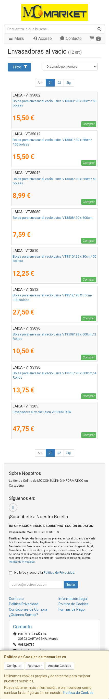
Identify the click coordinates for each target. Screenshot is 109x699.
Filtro (20, 67)
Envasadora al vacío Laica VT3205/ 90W (42, 412)
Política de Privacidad (22, 561)
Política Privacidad (23, 604)
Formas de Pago (71, 609)
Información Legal (73, 599)
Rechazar (35, 666)
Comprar (89, 124)
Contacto (71, 38)
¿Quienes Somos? (23, 615)
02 (59, 83)
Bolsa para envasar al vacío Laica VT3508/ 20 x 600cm (52, 218)
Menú (16, 38)
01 (50, 83)
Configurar (14, 666)
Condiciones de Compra (28, 609)
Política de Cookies (78, 693)
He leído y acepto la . (44, 572)
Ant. (40, 83)
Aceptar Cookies (59, 666)
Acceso (42, 38)
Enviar (70, 584)
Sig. (68, 83)
